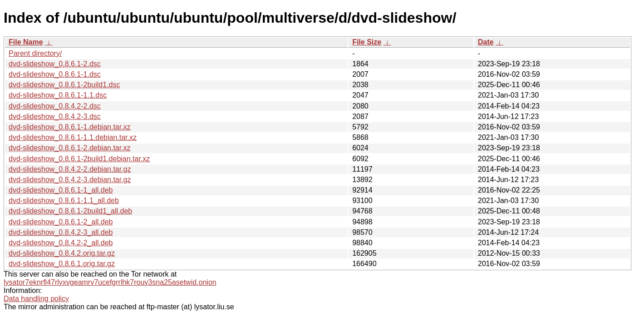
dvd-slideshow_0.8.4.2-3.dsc (55, 116)
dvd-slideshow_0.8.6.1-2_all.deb (61, 222)
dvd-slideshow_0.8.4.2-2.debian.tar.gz (70, 169)
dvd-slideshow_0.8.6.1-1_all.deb (61, 190)
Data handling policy (36, 298)
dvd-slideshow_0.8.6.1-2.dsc (55, 64)
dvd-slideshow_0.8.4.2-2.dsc (55, 106)
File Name (26, 42)
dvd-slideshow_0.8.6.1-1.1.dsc (58, 95)
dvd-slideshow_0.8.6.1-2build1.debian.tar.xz (79, 159)
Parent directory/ (35, 53)
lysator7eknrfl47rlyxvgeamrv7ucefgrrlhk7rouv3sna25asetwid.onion (110, 282)
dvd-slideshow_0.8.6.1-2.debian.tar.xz (70, 148)
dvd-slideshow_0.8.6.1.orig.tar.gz (62, 264)
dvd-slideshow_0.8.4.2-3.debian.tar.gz (70, 179)
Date (486, 42)
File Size (366, 42)
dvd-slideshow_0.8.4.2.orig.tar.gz (62, 253)
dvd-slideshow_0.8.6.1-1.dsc (55, 74)
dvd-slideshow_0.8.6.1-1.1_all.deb (64, 200)
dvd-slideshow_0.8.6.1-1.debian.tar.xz (70, 127)
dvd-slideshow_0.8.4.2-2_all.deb (61, 243)
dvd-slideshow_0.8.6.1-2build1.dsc (64, 85)
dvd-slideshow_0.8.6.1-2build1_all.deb (70, 211)
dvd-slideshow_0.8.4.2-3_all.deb (61, 232)
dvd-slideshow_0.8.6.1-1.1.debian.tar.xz (73, 137)
